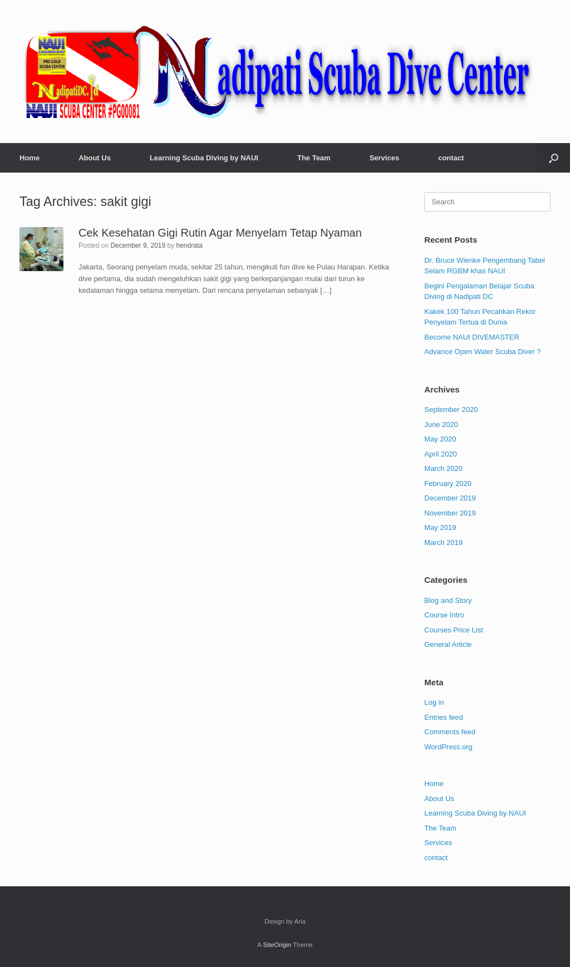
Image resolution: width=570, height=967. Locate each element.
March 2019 (443, 542)
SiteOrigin (277, 944)
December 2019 (450, 498)
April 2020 (440, 454)
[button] (553, 158)
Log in (434, 702)
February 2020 (447, 483)
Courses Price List (453, 630)
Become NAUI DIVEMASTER (471, 337)
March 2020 (443, 468)
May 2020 (440, 439)
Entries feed (443, 717)
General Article (447, 644)
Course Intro (444, 615)
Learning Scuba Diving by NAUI (204, 158)
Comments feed (449, 732)
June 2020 (441, 424)
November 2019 (450, 513)
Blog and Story (447, 600)
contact (451, 158)
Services (385, 158)
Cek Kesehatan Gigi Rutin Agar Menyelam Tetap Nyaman (220, 233)
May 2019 (440, 527)
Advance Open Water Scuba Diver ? (482, 351)
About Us (94, 158)
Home (29, 158)
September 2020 (451, 409)
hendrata (189, 245)
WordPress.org (448, 747)
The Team (314, 158)
